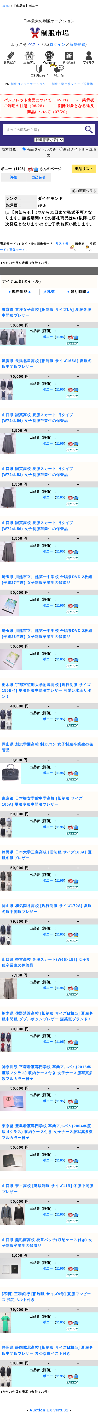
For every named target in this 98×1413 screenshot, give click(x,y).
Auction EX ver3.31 (49, 1410)
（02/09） (37, 100)
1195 (60, 337)
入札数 (49, 292)
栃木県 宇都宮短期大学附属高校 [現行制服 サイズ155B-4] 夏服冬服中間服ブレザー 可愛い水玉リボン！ (46, 691)
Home (6, 5)
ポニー (48, 337)
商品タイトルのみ (39, 149)
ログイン (58, 44)
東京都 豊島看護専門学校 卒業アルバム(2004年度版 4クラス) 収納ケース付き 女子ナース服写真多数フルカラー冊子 (47, 1132)
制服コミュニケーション (28, 83)
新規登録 (77, 44)
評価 (13, 177)
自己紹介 (38, 177)
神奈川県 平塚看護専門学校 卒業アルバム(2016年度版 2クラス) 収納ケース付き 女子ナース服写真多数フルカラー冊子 (47, 1073)
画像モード (17, 249)
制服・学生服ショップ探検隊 (72, 83)
